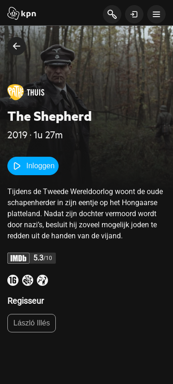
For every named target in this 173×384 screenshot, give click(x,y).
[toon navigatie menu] (156, 14)
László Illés (31, 323)
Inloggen (33, 166)
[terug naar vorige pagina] (16, 46)
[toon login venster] (134, 14)
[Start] (22, 14)
